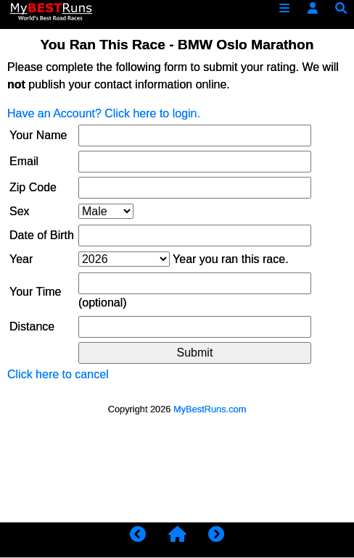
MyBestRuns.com (209, 409)
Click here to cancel (58, 374)
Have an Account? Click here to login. (103, 113)
